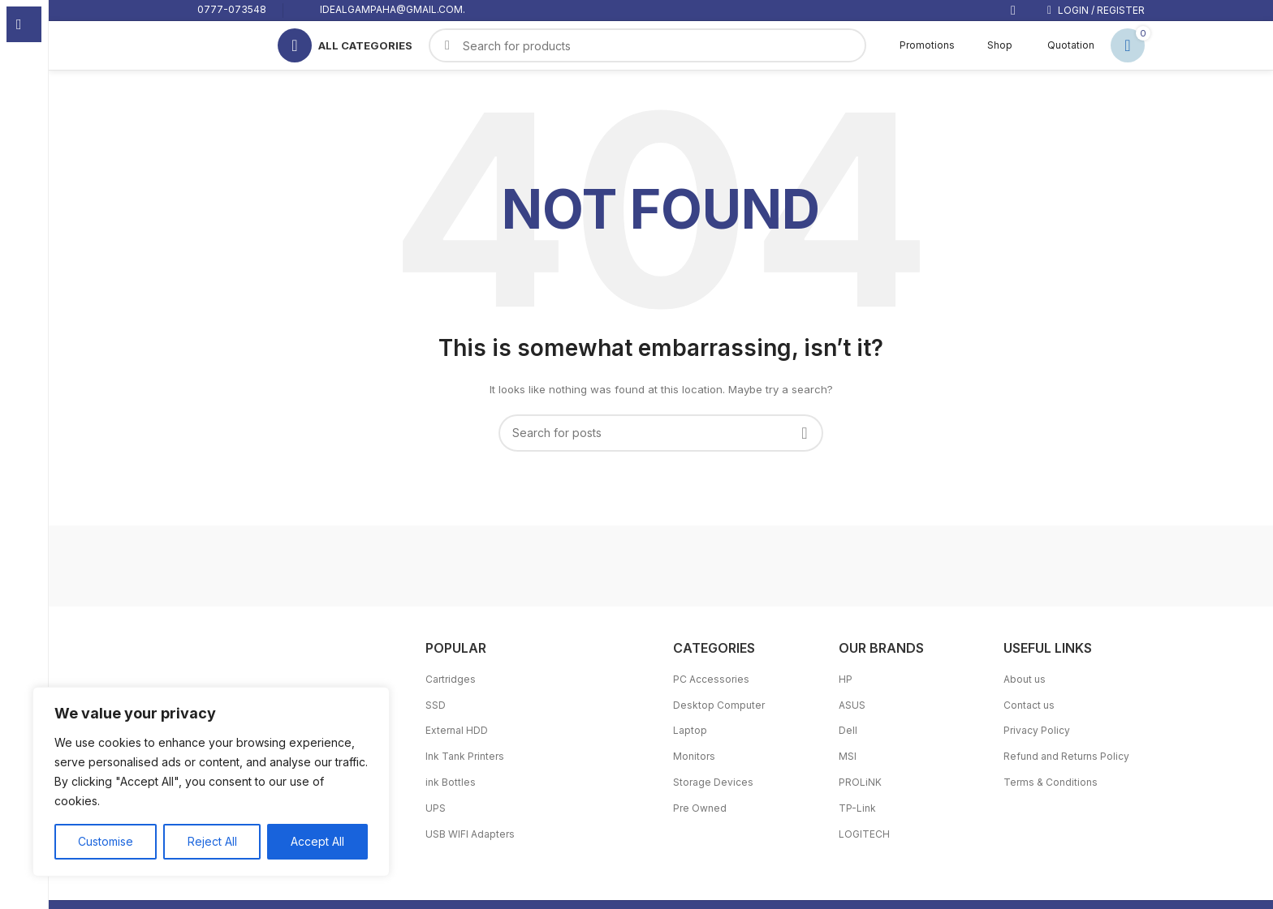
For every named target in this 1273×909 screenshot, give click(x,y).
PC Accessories (711, 679)
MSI (848, 756)
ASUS (852, 705)
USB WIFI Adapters (470, 834)
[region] (211, 782)
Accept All (317, 841)
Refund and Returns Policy (1066, 756)
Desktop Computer (719, 705)
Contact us (1029, 705)
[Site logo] (211, 44)
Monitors (694, 756)
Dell (848, 730)
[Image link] (289, 674)
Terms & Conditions (1050, 782)
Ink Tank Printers (464, 756)
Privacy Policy (1036, 730)
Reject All (211, 841)
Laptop (690, 730)
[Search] (660, 433)
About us (1024, 679)
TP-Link (857, 808)
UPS (435, 808)
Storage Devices (713, 782)
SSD (435, 705)
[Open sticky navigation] (345, 45)
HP (845, 679)
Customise (105, 841)
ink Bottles (450, 782)
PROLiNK (860, 782)
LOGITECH (864, 834)
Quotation (1061, 45)
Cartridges (450, 679)
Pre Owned (700, 808)
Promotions (918, 45)
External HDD (456, 730)
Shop (991, 45)
